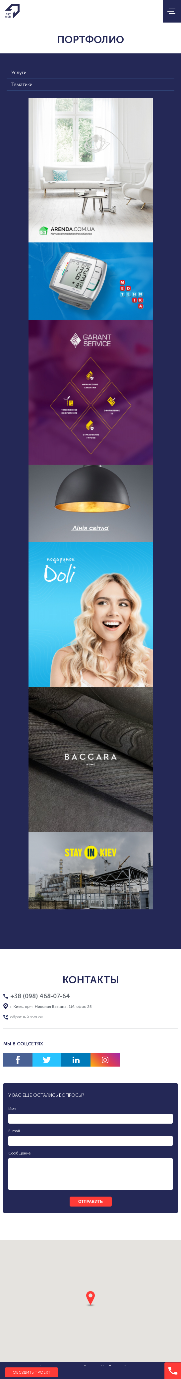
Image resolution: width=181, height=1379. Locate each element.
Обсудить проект (31, 1372)
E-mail (14, 1131)
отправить (90, 1201)
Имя (12, 1108)
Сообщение (19, 1153)
